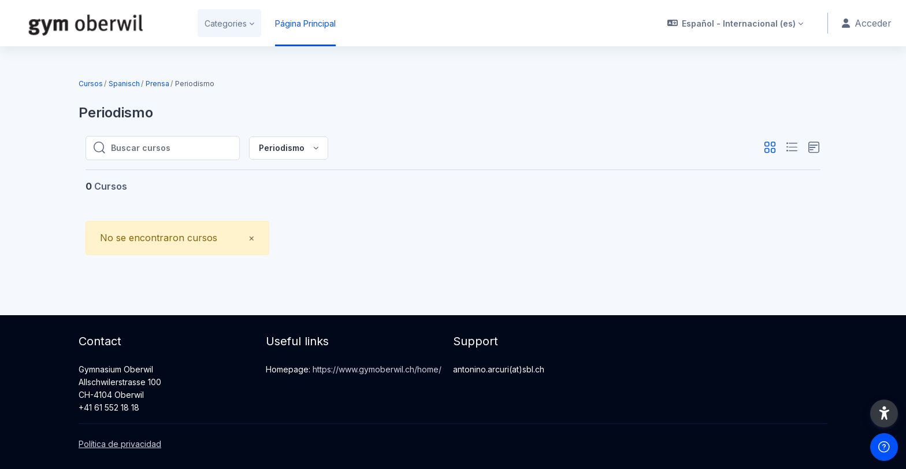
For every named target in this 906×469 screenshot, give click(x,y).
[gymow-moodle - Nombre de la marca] (92, 23)
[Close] (252, 237)
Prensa (157, 83)
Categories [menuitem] (226, 23)
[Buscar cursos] (171, 148)
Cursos (91, 83)
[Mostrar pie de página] (884, 447)
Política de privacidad (120, 444)
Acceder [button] (867, 23)
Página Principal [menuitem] (305, 23)
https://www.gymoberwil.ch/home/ (377, 369)
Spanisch (124, 83)
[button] (736, 23)
